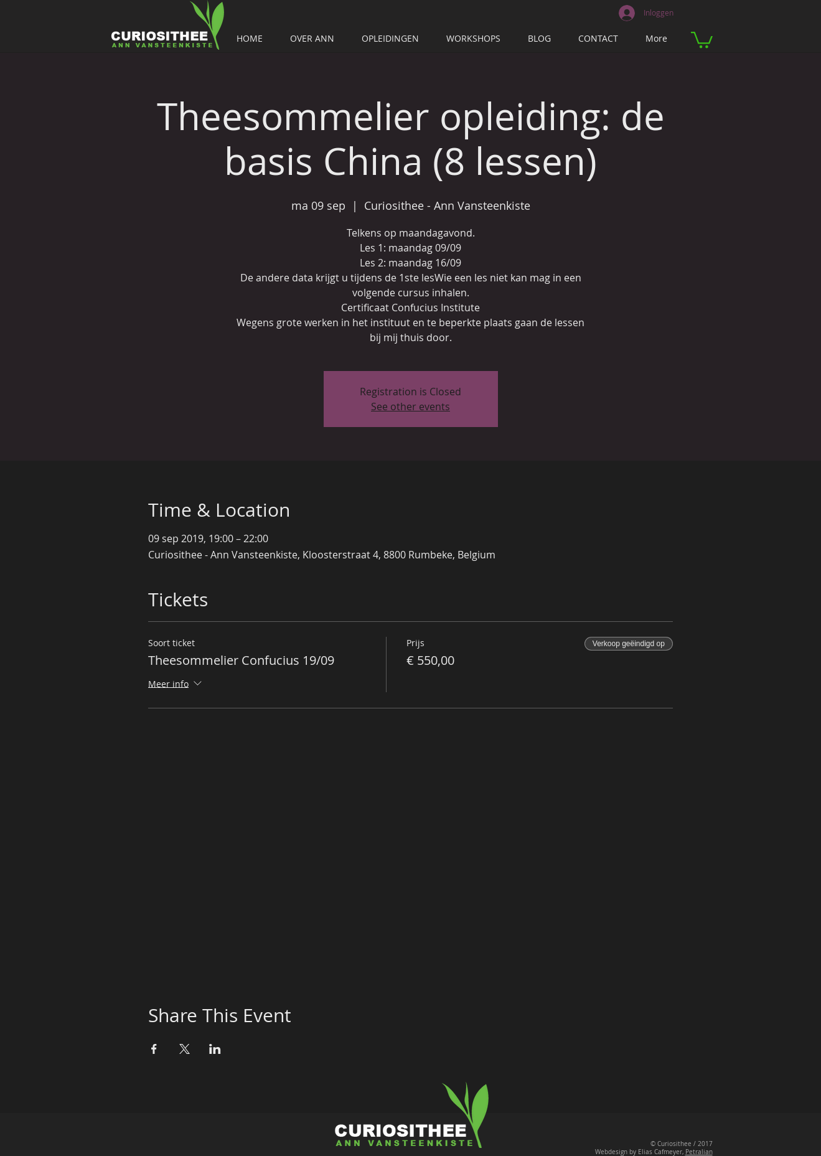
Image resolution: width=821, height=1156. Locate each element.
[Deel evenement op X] (184, 1049)
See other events (410, 406)
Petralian (699, 1152)
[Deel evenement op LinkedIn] (215, 1049)
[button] (702, 39)
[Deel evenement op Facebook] (154, 1049)
